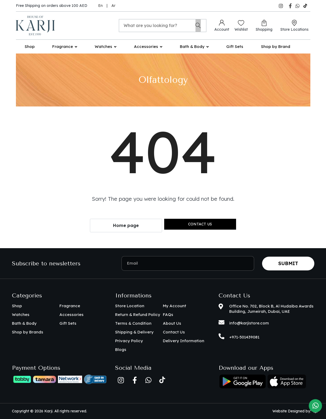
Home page (126, 225)
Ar (113, 5)
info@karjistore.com (249, 323)
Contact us (200, 224)
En (100, 5)
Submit (288, 263)
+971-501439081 (244, 337)
